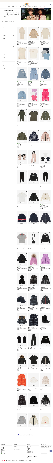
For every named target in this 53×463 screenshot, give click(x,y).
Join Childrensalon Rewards (45, 455)
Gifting (1, 452)
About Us (28, 447)
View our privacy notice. (44, 453)
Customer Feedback (3, 450)
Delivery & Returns (3, 448)
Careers (28, 449)
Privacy (26, 460)
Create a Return (3, 447)
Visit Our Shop (29, 446)
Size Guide (2, 449)
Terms (23, 460)
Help (1, 451)
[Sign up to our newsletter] (51, 451)
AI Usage (29, 460)
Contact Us (2, 446)
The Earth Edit (43, 456)
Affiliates (28, 450)
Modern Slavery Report (30, 452)
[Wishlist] (48, 4)
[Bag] (50, 4)
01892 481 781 (19, 455)
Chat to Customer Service (17, 446)
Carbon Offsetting (3, 453)
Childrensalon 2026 (13, 460)
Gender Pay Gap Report (30, 451)
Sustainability (29, 448)
